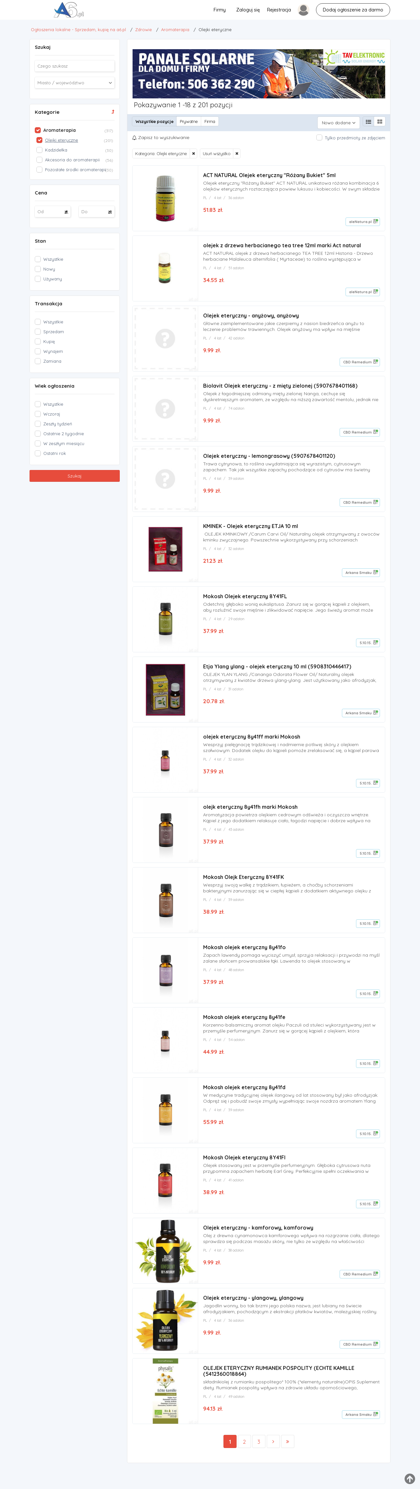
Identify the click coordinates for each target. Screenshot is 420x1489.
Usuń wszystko (217, 150)
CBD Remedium (357, 360)
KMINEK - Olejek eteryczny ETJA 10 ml (250, 527)
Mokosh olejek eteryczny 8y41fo (244, 952)
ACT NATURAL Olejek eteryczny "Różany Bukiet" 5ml (269, 172)
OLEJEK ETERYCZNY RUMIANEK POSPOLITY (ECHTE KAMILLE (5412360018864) (278, 1380)
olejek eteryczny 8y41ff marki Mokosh (251, 739)
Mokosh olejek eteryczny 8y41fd (244, 1093)
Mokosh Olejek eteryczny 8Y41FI (244, 1164)
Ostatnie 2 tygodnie (63, 433)
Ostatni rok (54, 453)
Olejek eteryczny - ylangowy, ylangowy (253, 1306)
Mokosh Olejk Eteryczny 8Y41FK (243, 881)
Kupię (49, 341)
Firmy (220, 10)
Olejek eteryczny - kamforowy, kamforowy (258, 1235)
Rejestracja (279, 10)
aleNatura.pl (360, 219)
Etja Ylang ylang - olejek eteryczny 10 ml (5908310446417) (277, 668)
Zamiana (52, 361)
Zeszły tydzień (57, 423)
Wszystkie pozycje (154, 121)
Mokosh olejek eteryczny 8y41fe (244, 1023)
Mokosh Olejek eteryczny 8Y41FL (245, 598)
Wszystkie (53, 259)
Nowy (49, 269)
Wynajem (53, 351)
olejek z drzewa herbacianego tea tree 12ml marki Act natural (282, 243)
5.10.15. (366, 644)
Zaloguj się (248, 10)
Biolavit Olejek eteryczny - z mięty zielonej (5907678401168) (280, 385)
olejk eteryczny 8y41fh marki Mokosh (250, 810)
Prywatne (189, 121)
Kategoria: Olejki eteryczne (161, 150)
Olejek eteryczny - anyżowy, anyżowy (251, 314)
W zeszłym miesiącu (63, 443)
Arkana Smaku (359, 573)
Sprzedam (53, 331)
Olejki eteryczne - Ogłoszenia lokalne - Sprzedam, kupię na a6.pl (16, 11)
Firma (209, 121)
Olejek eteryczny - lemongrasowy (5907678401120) (269, 456)
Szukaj (75, 476)
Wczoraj (51, 414)
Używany (52, 278)
